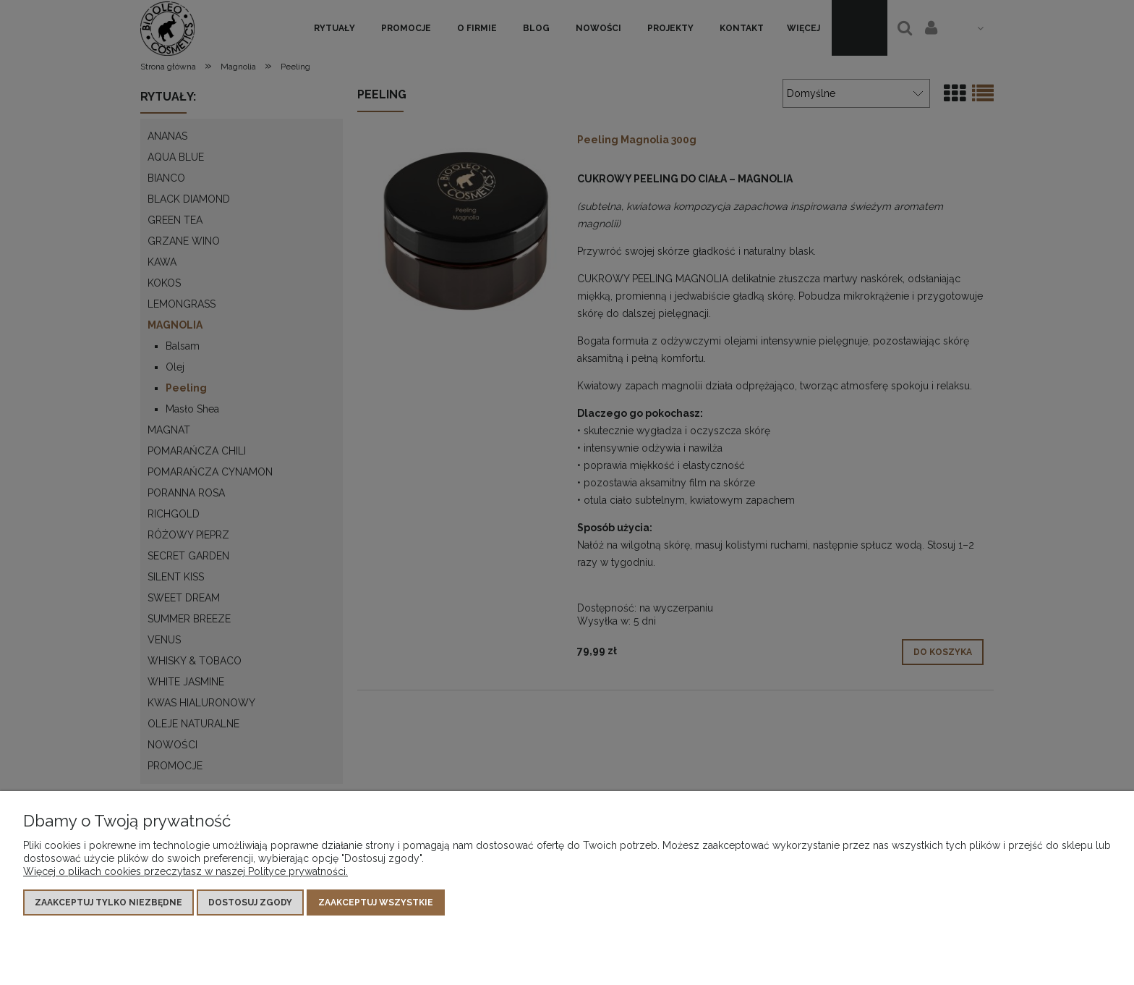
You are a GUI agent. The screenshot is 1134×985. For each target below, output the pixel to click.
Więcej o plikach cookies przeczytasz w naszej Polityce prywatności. (185, 871)
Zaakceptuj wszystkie (375, 902)
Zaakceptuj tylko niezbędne (108, 902)
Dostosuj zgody (250, 902)
